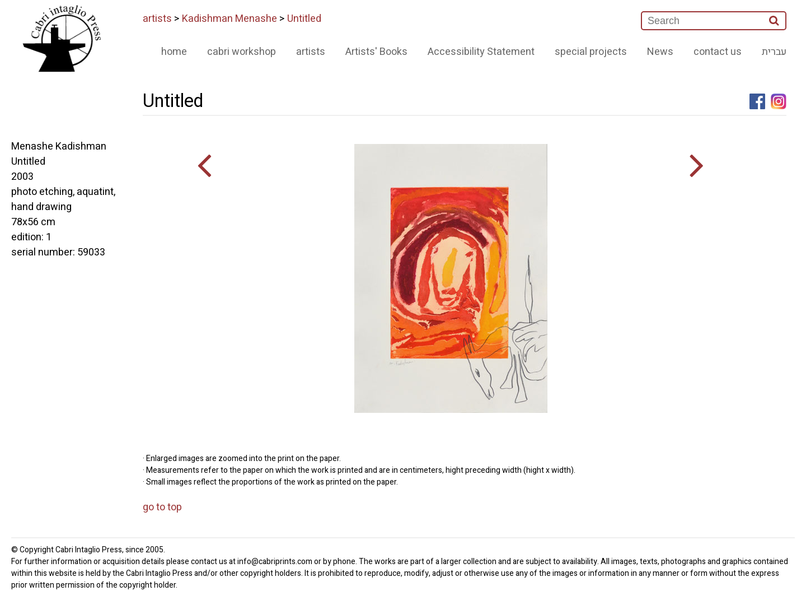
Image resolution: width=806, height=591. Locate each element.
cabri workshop (241, 51)
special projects (591, 51)
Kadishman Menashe (229, 18)
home (174, 51)
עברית (774, 51)
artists (157, 18)
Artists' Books (376, 51)
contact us (717, 51)
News (660, 51)
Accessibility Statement (481, 51)
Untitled (304, 18)
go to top (162, 507)
